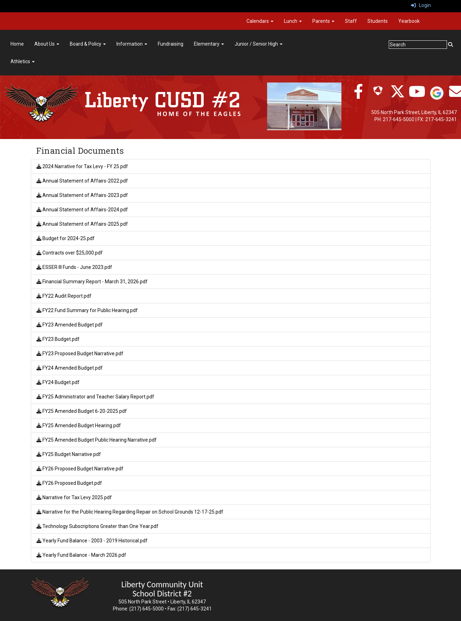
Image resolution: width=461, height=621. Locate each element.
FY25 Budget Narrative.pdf (68, 454)
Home (17, 44)
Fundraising (170, 44)
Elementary (209, 44)
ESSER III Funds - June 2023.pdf (74, 267)
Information (131, 44)
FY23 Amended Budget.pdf (69, 325)
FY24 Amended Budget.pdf (69, 368)
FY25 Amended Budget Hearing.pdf (78, 425)
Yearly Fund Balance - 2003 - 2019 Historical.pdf (92, 540)
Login (421, 5)
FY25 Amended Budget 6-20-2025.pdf (81, 411)
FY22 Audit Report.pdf (63, 296)
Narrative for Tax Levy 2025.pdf (74, 497)
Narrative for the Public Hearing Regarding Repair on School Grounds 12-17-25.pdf (129, 512)
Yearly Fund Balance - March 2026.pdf (81, 555)
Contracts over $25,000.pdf (69, 253)
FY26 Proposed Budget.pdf (69, 483)
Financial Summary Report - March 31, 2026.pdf (92, 281)
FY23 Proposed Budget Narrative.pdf (79, 353)
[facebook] (358, 95)
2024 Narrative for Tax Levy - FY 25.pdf (82, 166)
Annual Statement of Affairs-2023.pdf (82, 195)
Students (377, 21)
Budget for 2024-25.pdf (65, 238)
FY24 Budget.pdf (58, 382)
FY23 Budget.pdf (58, 339)
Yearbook (409, 21)
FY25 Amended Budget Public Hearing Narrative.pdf (96, 440)
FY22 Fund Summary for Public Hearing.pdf (87, 310)
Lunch (293, 21)
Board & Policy (88, 44)
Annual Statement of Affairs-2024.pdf (82, 209)
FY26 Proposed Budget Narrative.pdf (79, 468)
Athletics (23, 61)
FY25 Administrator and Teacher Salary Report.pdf (95, 396)
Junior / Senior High (259, 44)
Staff (351, 21)
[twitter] (397, 95)
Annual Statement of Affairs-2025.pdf (82, 224)
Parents (323, 21)
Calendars (259, 21)
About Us (46, 44)
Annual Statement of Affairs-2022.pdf (82, 181)
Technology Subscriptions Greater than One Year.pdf (97, 526)
